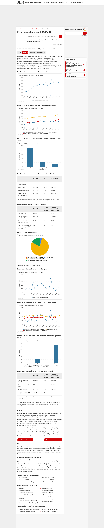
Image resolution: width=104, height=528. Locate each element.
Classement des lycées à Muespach (28, 502)
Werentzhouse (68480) (48, 477)
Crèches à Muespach (47, 490)
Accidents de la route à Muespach (28, 500)
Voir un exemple (83, 35)
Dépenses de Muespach (53, 439)
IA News (27, 2)
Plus (79, 2)
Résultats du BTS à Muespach (49, 511)
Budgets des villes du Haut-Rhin (50, 481)
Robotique (62, 2)
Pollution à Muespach (47, 501)
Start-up (46, 2)
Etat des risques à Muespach (49, 494)
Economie (73, 2)
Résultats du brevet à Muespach (50, 509)
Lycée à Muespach (46, 488)
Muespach (38, 28)
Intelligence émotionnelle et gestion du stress (73, 75)
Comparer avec (46, 48)
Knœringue (41, 39)
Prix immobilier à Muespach (26, 492)
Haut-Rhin (32, 28)
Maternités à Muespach (48, 492)
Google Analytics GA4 (72, 70)
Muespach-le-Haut (50, 39)
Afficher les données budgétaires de (26, 48)
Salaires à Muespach (24, 490)
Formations (70, 59)
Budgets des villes (24, 28)
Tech (31, 2)
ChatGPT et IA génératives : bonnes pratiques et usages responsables (74, 64)
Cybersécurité (54, 2)
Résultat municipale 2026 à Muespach (29, 509)
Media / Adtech (38, 2)
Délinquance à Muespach (48, 499)
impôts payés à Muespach (33, 265)
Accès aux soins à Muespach (49, 496)
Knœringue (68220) (24, 479)
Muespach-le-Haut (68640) (26, 481)
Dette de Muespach (25, 439)
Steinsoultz (35, 39)
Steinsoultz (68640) (24, 477)
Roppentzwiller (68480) (48, 479)
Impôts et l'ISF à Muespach (26, 494)
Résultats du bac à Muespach (27, 511)
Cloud (68, 2)
